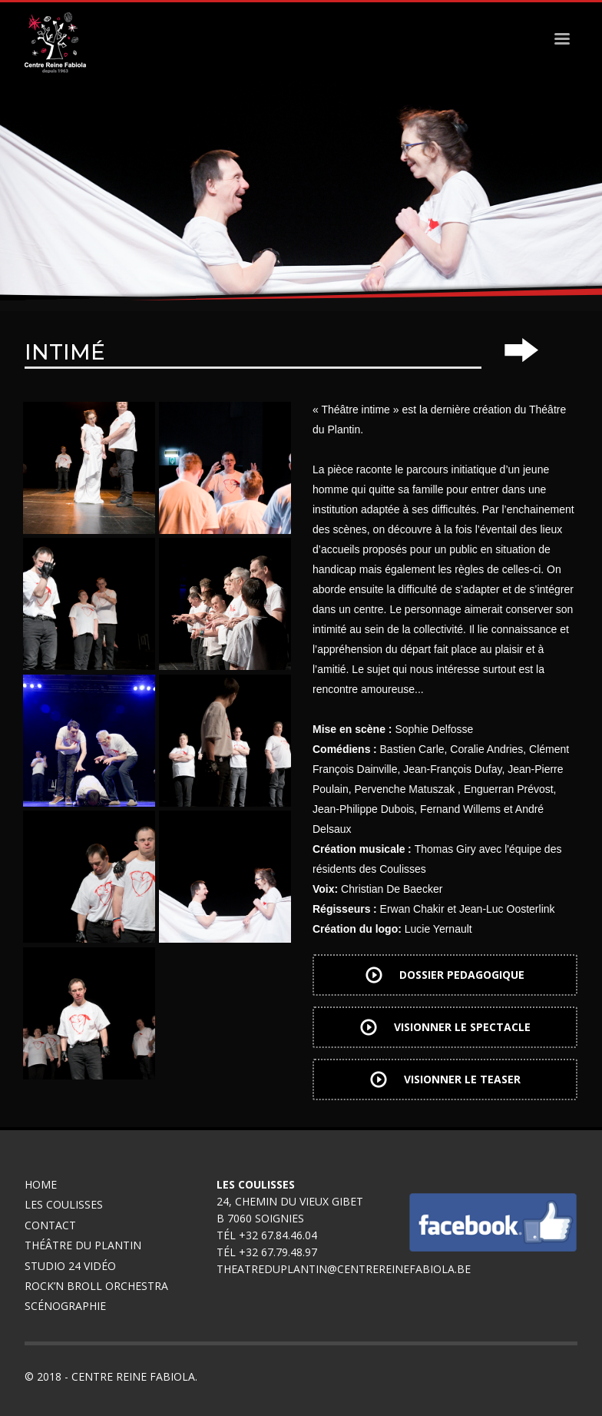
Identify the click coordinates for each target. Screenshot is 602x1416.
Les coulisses (64, 1204)
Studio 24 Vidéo (70, 1265)
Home (41, 1184)
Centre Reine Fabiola (133, 1376)
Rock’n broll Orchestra (96, 1285)
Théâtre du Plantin (83, 1245)
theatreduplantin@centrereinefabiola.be (344, 1269)
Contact (50, 1225)
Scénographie (67, 1305)
